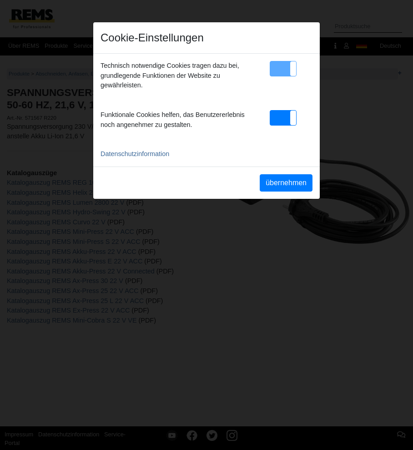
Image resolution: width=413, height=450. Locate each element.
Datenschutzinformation (135, 153)
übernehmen (286, 183)
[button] (283, 68)
